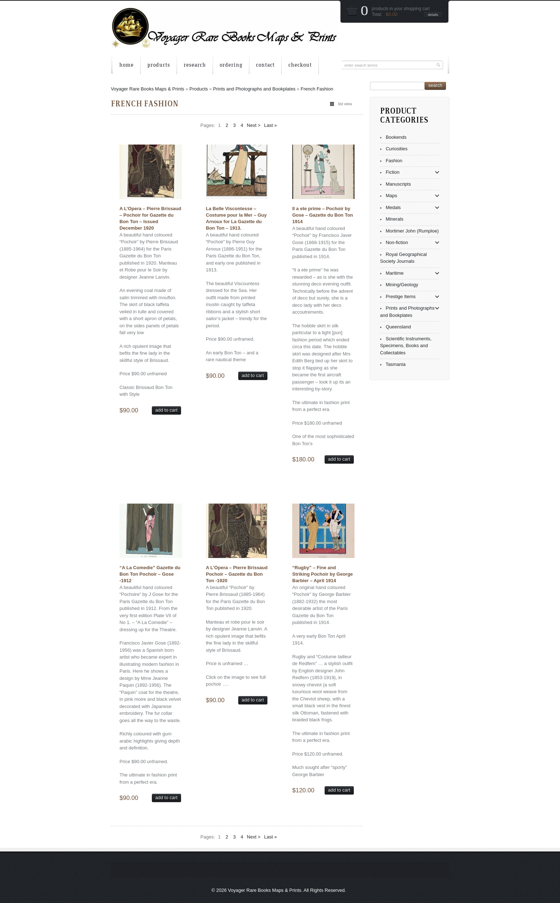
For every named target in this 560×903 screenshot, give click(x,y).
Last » (270, 125)
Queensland (398, 326)
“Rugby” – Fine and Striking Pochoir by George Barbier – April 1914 (322, 574)
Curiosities (397, 148)
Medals (393, 207)
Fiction (392, 172)
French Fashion (317, 89)
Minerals (394, 219)
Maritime (395, 273)
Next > (254, 125)
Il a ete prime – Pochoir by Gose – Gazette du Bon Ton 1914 (322, 215)
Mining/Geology (402, 284)
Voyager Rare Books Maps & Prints (147, 89)
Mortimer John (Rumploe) (412, 231)
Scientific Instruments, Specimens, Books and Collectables (406, 345)
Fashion (394, 160)
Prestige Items (401, 296)
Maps (391, 195)
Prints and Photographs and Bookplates (254, 89)
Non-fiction (397, 242)
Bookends (396, 137)
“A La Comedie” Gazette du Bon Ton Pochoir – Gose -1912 (149, 574)
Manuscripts (398, 184)
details (433, 15)
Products (198, 89)
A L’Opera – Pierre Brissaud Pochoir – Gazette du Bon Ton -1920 (236, 574)
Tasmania (395, 364)
